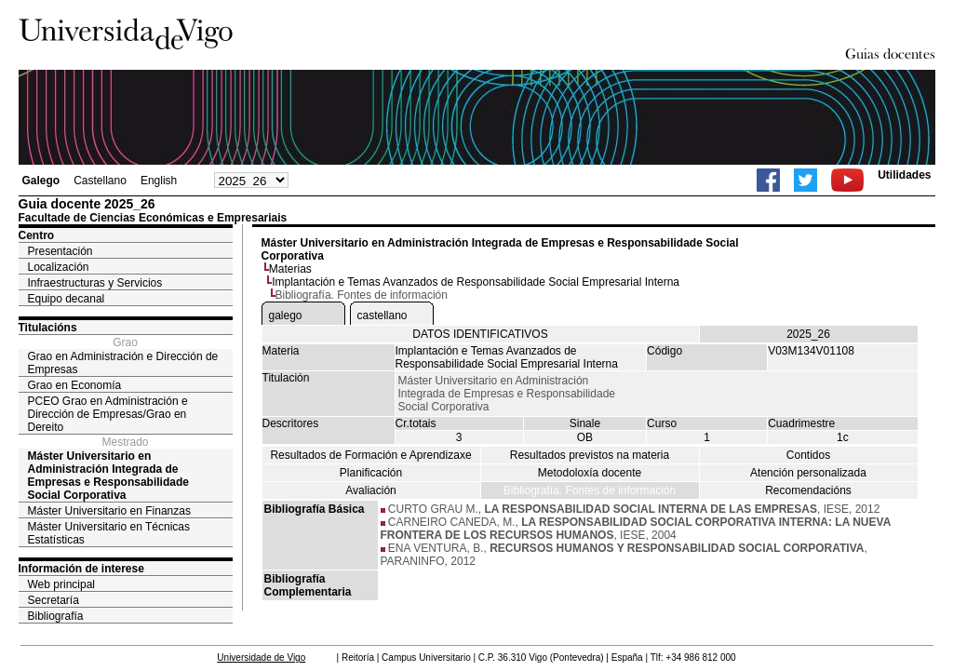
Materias (290, 268)
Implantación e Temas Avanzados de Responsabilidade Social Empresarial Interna (475, 282)
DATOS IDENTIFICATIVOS (479, 334)
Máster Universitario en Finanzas (109, 510)
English (159, 180)
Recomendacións (808, 490)
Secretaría (53, 600)
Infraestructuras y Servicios (95, 282)
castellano (382, 315)
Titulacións (48, 327)
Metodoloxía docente (589, 472)
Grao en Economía (75, 385)
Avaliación (370, 490)
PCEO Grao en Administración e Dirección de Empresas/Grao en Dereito (108, 414)
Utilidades (904, 174)
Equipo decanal (66, 298)
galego (285, 315)
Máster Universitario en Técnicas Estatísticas (109, 533)
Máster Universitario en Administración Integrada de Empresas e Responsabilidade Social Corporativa (108, 476)
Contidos (808, 455)
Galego (41, 180)
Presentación (60, 251)
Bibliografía (56, 616)
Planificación (371, 472)
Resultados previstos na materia (589, 455)
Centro (37, 235)
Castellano (100, 180)
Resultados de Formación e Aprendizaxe (370, 455)
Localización (58, 267)
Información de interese (81, 568)
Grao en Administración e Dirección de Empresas (123, 363)
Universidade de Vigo (261, 657)
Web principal (61, 584)
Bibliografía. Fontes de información (589, 490)
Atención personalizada (808, 472)
